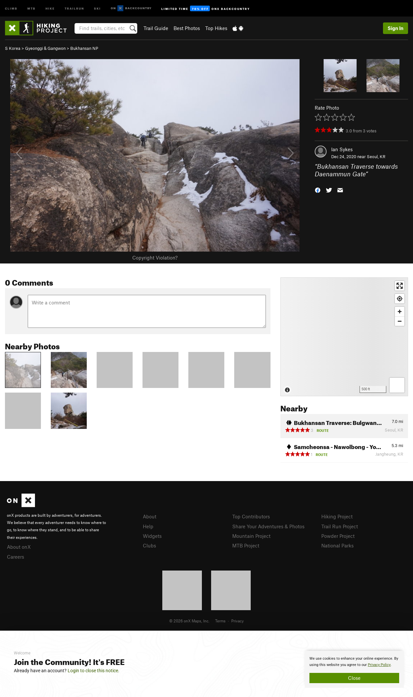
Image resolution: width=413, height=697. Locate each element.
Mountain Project (251, 536)
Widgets (152, 536)
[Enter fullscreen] (399, 286)
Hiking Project (337, 516)
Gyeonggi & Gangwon (45, 48)
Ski (97, 8)
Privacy (237, 620)
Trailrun (74, 8)
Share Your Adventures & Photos (268, 526)
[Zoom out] (399, 321)
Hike (50, 8)
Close (354, 678)
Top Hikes (216, 28)
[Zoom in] (399, 311)
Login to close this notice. (93, 670)
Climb (11, 8)
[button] (318, 189)
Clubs (149, 545)
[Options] (397, 385)
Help (148, 526)
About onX (19, 547)
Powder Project (338, 536)
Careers (15, 557)
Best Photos (187, 28)
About (149, 516)
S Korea (12, 48)
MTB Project (245, 545)
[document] (354, 669)
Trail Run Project (339, 526)
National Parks (337, 545)
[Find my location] (399, 298)
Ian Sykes (342, 149)
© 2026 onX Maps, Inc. (189, 620)
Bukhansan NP (84, 48)
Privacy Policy (379, 665)
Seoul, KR (376, 156)
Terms (220, 620)
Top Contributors (251, 516)
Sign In (395, 28)
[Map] (344, 337)
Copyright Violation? (154, 258)
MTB (31, 8)
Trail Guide (155, 28)
